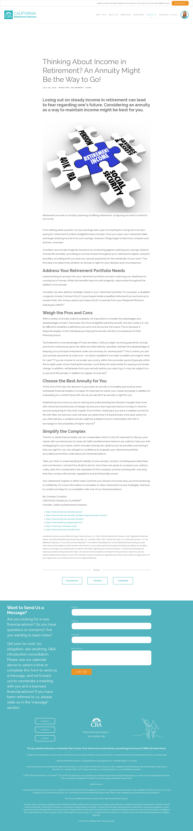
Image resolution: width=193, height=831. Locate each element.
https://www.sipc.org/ (106, 821)
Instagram (45, 730)
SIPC (80, 769)
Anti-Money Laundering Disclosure (121, 748)
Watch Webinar (108, 3)
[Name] (111, 612)
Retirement (77, 88)
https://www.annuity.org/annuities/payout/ (64, 512)
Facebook (72, 580)
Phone (75, 635)
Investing (64, 88)
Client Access (179, 3)
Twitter (97, 580)
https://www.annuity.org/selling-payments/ (64, 522)
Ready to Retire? (91, 3)
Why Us (113, 15)
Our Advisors (123, 3)
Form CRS (149, 3)
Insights (151, 15)
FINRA (74, 769)
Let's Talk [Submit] (81, 672)
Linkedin (123, 580)
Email (75, 621)
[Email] (111, 626)
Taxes (88, 88)
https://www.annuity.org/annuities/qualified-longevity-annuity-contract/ (76, 515)
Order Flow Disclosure (87, 748)
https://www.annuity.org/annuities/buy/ (63, 530)
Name (74, 607)
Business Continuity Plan (59, 748)
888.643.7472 (161, 3)
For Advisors (137, 3)
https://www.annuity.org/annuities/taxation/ (65, 519)
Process (126, 15)
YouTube (45, 738)
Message (76, 649)
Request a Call (168, 15)
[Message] (111, 658)
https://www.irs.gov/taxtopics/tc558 (61, 526)
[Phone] (111, 639)
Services (138, 15)
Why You (101, 15)
